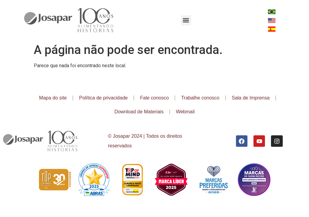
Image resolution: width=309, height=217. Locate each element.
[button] (186, 20)
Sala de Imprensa (250, 97)
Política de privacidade (103, 97)
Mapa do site (53, 97)
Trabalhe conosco (200, 97)
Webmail (185, 111)
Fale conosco (154, 97)
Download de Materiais (139, 111)
